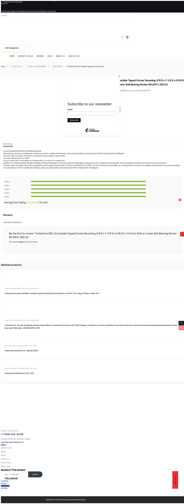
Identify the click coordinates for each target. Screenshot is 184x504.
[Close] (119, 76)
